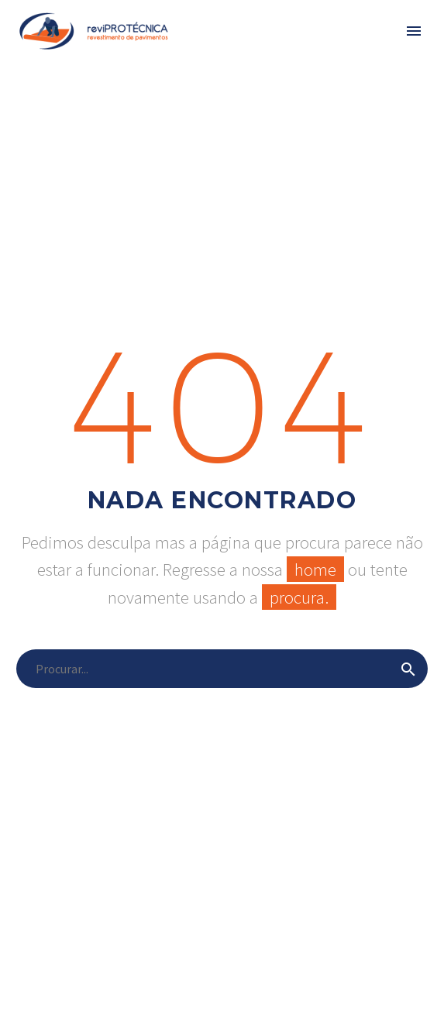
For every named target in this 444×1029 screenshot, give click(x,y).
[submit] (408, 668)
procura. (299, 597)
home (315, 569)
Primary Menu (414, 31)
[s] (222, 668)
